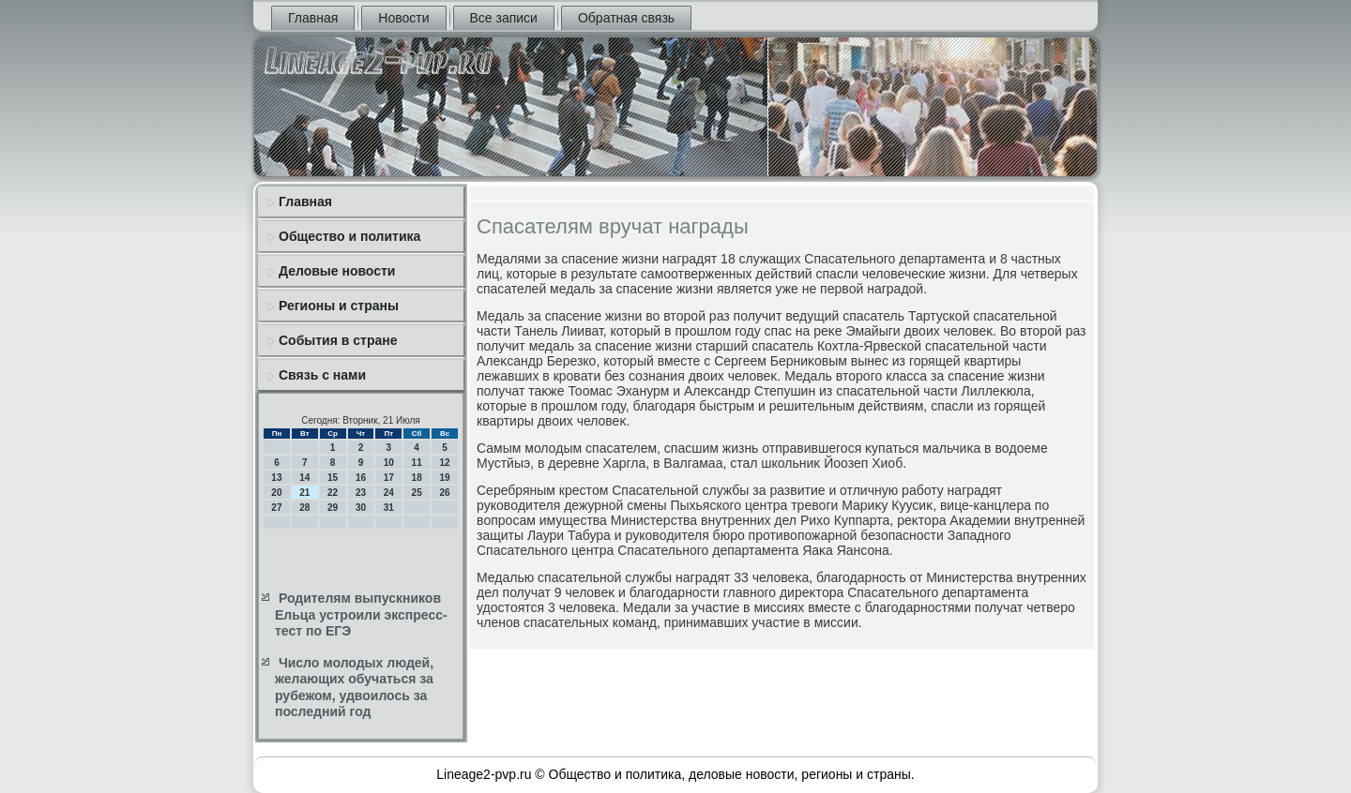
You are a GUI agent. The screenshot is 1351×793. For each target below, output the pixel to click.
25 (417, 492)
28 (304, 507)
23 (361, 492)
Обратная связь (626, 17)
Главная (313, 17)
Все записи (504, 17)
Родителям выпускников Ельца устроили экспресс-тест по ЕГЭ (361, 614)
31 (389, 507)
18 (417, 477)
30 (361, 507)
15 (332, 477)
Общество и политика (349, 236)
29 (332, 507)
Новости (403, 17)
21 (304, 492)
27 (276, 507)
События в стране (338, 340)
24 (389, 492)
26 (444, 492)
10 (389, 462)
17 (389, 477)
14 (304, 477)
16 (361, 477)
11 (417, 462)
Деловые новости (337, 270)
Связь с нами (322, 374)
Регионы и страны (339, 305)
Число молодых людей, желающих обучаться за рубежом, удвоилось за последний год (354, 687)
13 (276, 477)
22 (332, 492)
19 (444, 477)
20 (276, 492)
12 (444, 462)
